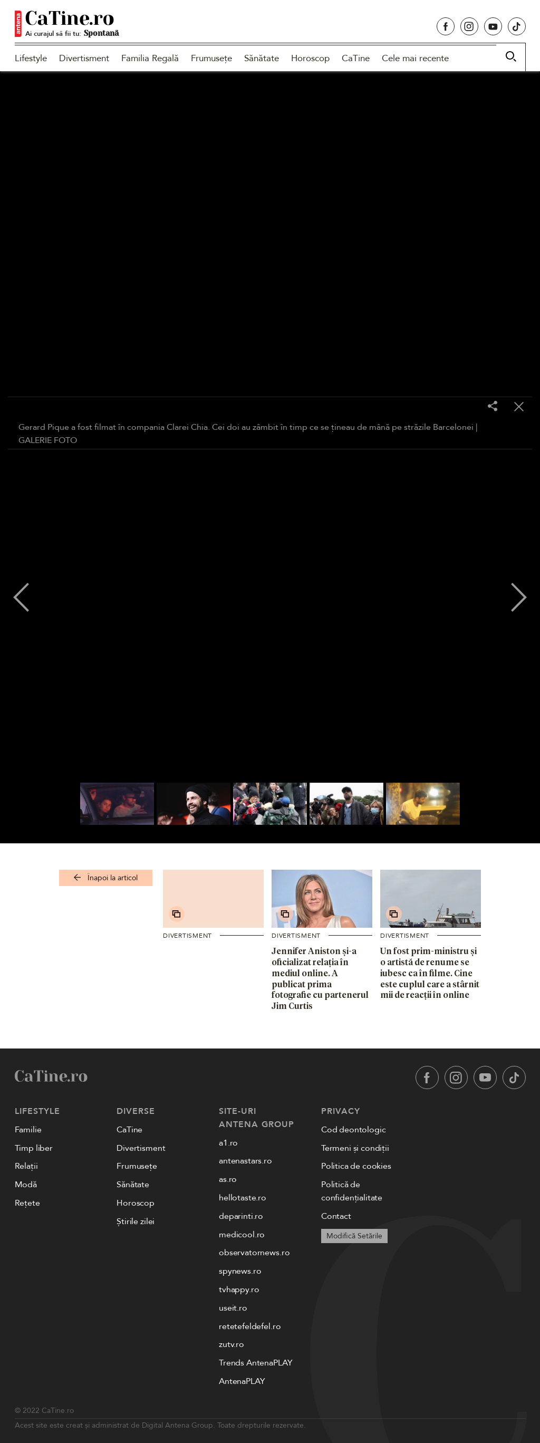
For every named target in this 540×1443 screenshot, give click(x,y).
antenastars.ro (245, 1161)
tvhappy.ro (239, 1289)
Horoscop (310, 58)
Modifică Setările (354, 1236)
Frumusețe (211, 58)
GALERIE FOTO (47, 440)
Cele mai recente (415, 58)
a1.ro (228, 1143)
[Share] (492, 407)
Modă (26, 1184)
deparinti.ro (241, 1216)
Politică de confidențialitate (351, 1191)
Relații (26, 1166)
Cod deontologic (353, 1130)
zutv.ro (231, 1344)
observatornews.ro (254, 1252)
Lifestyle (31, 58)
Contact (336, 1216)
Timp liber (34, 1148)
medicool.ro (242, 1234)
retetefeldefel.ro (250, 1326)
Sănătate (261, 58)
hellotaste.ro (242, 1198)
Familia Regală (150, 58)
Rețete (27, 1203)
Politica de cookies (356, 1166)
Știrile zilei (136, 1221)
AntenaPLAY (242, 1381)
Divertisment (84, 58)
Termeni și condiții (355, 1148)
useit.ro (233, 1308)
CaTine (356, 58)
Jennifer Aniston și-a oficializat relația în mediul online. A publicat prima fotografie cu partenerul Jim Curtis (320, 978)
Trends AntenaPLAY (255, 1363)
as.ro (228, 1179)
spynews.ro (240, 1271)
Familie (28, 1130)
